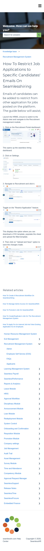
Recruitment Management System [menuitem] (18, 344)
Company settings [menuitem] (11, 444)
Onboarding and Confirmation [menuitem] (16, 429)
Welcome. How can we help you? (20, 28)
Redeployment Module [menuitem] (13, 419)
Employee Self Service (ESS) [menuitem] (19, 354)
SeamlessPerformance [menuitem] (13, 379)
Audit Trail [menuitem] (8, 454)
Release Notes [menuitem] (10, 488)
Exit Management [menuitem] (11, 339)
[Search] (39, 35)
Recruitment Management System (17, 57)
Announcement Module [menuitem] (13, 409)
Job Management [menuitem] (11, 448)
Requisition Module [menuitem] (12, 434)
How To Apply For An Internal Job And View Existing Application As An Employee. (22, 326)
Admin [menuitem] (9, 349)
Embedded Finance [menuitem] (12, 503)
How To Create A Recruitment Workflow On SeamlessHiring (18, 297)
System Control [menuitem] (10, 424)
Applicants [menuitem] (11, 364)
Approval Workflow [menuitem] (12, 399)
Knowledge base (10, 52)
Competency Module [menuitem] (12, 473)
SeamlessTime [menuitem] (10, 493)
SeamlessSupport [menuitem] (11, 483)
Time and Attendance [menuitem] (13, 468)
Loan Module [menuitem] (9, 414)
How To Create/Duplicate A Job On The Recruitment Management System (22, 317)
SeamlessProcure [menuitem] (11, 498)
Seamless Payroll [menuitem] (11, 374)
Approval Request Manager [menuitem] (15, 478)
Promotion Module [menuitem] (11, 439)
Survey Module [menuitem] (10, 463)
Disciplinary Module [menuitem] (12, 404)
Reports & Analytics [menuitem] (12, 384)
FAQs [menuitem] (9, 359)
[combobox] (20, 35)
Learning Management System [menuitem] (17, 369)
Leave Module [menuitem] (10, 389)
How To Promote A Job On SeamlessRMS (18, 310)
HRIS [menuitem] (6, 394)
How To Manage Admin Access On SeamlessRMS (21, 304)
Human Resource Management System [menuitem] (20, 334)
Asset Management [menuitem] (12, 458)
